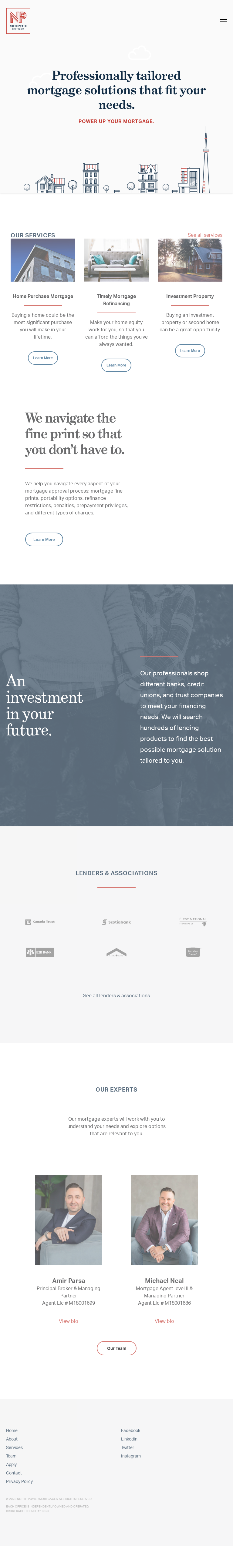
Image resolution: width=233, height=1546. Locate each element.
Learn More (43, 358)
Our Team (116, 1348)
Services (14, 1447)
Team (11, 1455)
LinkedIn (129, 1438)
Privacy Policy (19, 1481)
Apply (11, 1464)
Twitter (127, 1447)
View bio (68, 1321)
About (12, 1438)
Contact (14, 1472)
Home (12, 1430)
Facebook (130, 1430)
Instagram (131, 1455)
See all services (205, 235)
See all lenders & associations (116, 995)
